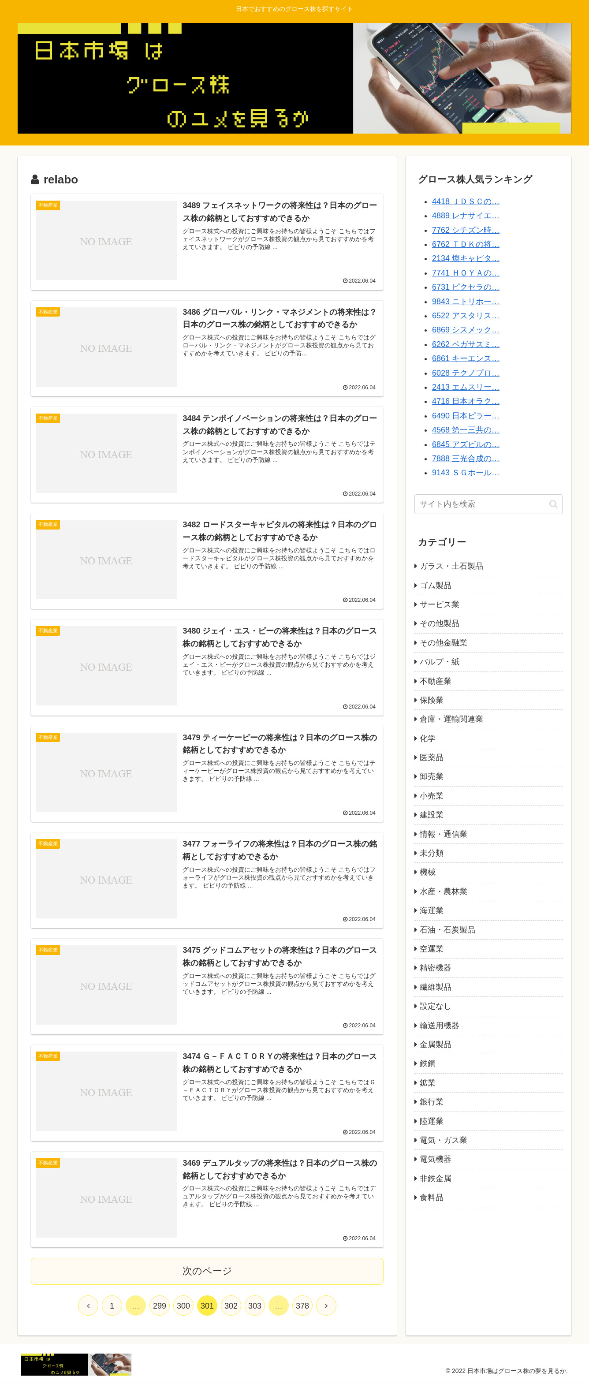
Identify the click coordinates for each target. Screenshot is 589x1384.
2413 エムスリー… (466, 387)
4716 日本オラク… (466, 401)
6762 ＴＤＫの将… (466, 244)
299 (159, 1306)
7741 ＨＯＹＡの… (466, 273)
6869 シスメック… (466, 329)
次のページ (207, 1271)
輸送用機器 (439, 1025)
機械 (428, 872)
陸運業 (432, 1121)
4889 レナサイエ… (466, 215)
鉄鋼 (428, 1063)
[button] (553, 504)
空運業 (432, 948)
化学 (428, 738)
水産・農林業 (443, 891)
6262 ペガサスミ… (466, 344)
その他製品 (439, 623)
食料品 (432, 1197)
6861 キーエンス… (466, 358)
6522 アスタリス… (466, 315)
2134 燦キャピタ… (466, 258)
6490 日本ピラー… (466, 415)
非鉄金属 (435, 1178)
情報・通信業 (443, 834)
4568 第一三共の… (466, 429)
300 (183, 1306)
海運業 (432, 910)
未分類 (432, 853)
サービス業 (439, 604)
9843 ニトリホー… (466, 301)
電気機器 (435, 1159)
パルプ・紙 (439, 661)
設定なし (435, 1006)
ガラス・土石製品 (451, 566)
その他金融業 (443, 642)
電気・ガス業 (443, 1140)
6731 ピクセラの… (466, 287)
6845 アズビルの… (466, 444)
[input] (488, 504)
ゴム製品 (435, 585)
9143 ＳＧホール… (466, 472)
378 (302, 1306)
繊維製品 (435, 987)
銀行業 (432, 1101)
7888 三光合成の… (466, 458)
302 (231, 1306)
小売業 (432, 795)
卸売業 (432, 776)
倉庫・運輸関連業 (451, 719)
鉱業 (428, 1082)
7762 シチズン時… (466, 230)
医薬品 (432, 757)
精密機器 (435, 967)
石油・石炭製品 (447, 929)
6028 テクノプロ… (466, 373)
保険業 (432, 700)
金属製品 (435, 1044)
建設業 (432, 814)
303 (254, 1306)
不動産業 (435, 681)
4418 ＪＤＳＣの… (466, 201)
